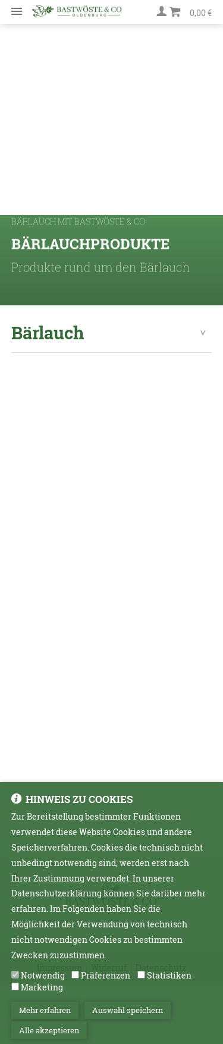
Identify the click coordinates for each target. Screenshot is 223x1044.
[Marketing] (15, 993)
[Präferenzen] (75, 981)
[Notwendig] (15, 981)
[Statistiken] (141, 981)
